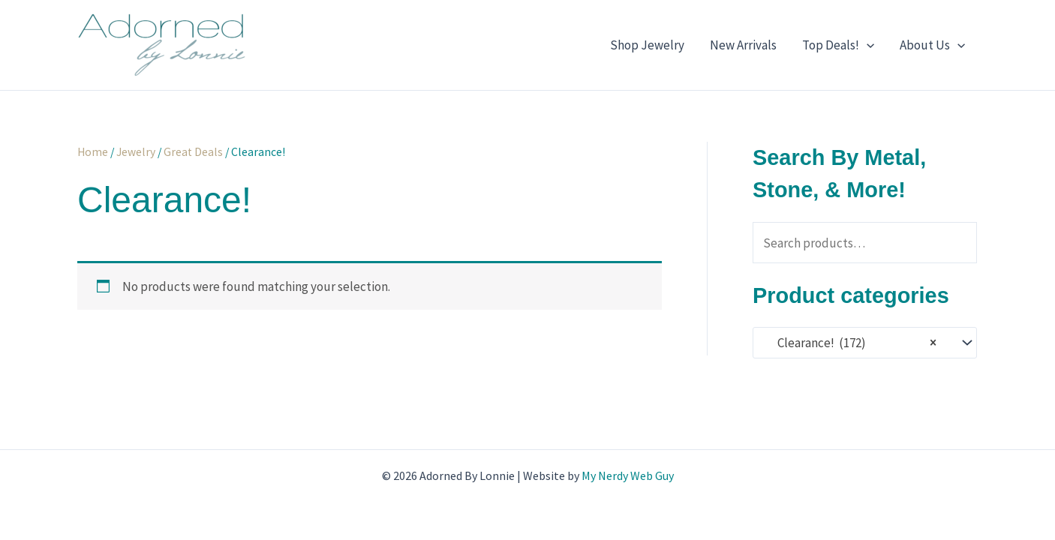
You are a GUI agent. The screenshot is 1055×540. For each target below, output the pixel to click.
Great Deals (193, 152)
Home (92, 152)
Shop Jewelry (647, 45)
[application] (866, 45)
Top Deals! (838, 45)
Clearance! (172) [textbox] (850, 343)
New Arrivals (743, 45)
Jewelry (135, 152)
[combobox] (865, 342)
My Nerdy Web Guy (628, 475)
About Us (932, 45)
